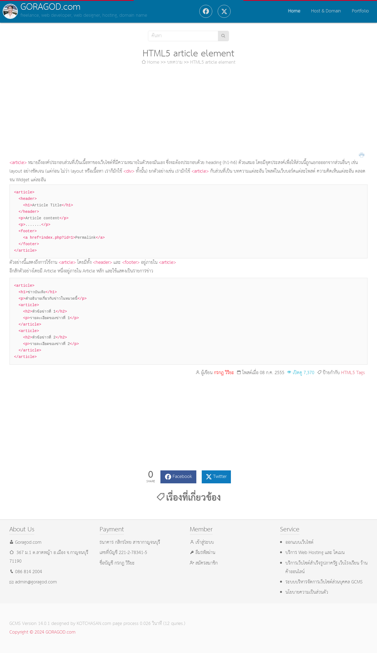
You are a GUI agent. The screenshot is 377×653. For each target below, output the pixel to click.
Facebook (182, 477)
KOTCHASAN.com (94, 624)
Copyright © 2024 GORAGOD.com (42, 632)
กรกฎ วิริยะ (224, 373)
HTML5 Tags (353, 373)
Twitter (220, 477)
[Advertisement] (188, 113)
